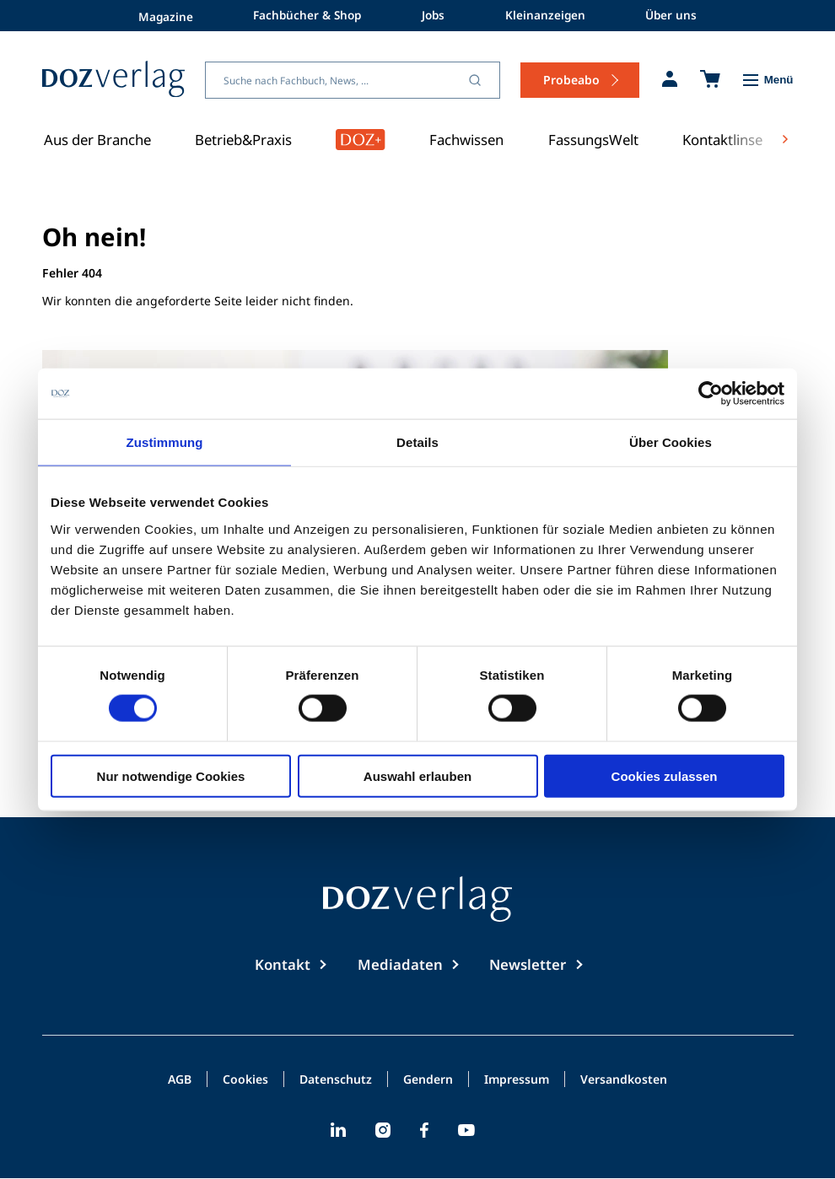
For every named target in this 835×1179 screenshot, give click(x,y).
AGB (179, 1080)
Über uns (680, 15)
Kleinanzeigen (550, 15)
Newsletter (527, 964)
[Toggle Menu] (767, 80)
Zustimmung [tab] (165, 442)
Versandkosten (623, 1080)
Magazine (157, 15)
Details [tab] (417, 442)
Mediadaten (400, 964)
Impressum (516, 1080)
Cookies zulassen (664, 775)
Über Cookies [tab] (670, 442)
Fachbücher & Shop (303, 15)
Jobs (435, 15)
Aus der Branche (97, 139)
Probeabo (571, 80)
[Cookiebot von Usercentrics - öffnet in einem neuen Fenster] (710, 393)
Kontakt (282, 964)
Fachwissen (466, 139)
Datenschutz (335, 1080)
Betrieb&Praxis (243, 139)
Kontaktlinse (722, 139)
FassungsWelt (593, 139)
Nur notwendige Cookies (171, 775)
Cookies (245, 1080)
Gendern (428, 1080)
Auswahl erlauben (417, 775)
